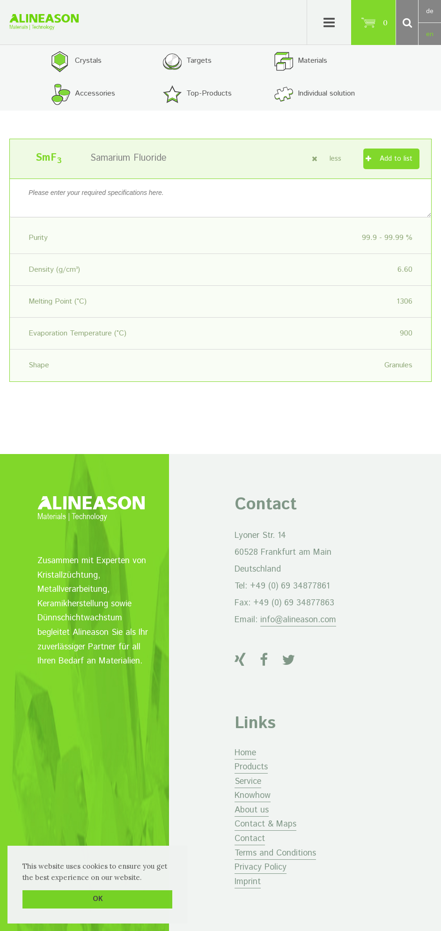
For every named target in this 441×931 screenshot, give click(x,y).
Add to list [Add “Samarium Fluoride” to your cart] (396, 159)
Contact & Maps (265, 824)
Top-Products (209, 93)
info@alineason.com (298, 620)
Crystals (88, 60)
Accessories (95, 93)
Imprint (248, 882)
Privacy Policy (261, 867)
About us (252, 810)
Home (245, 753)
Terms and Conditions (275, 853)
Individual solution (326, 93)
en (430, 34)
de (430, 11)
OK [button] (98, 899)
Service (248, 781)
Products (251, 767)
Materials (312, 60)
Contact (250, 839)
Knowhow (253, 795)
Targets (199, 60)
